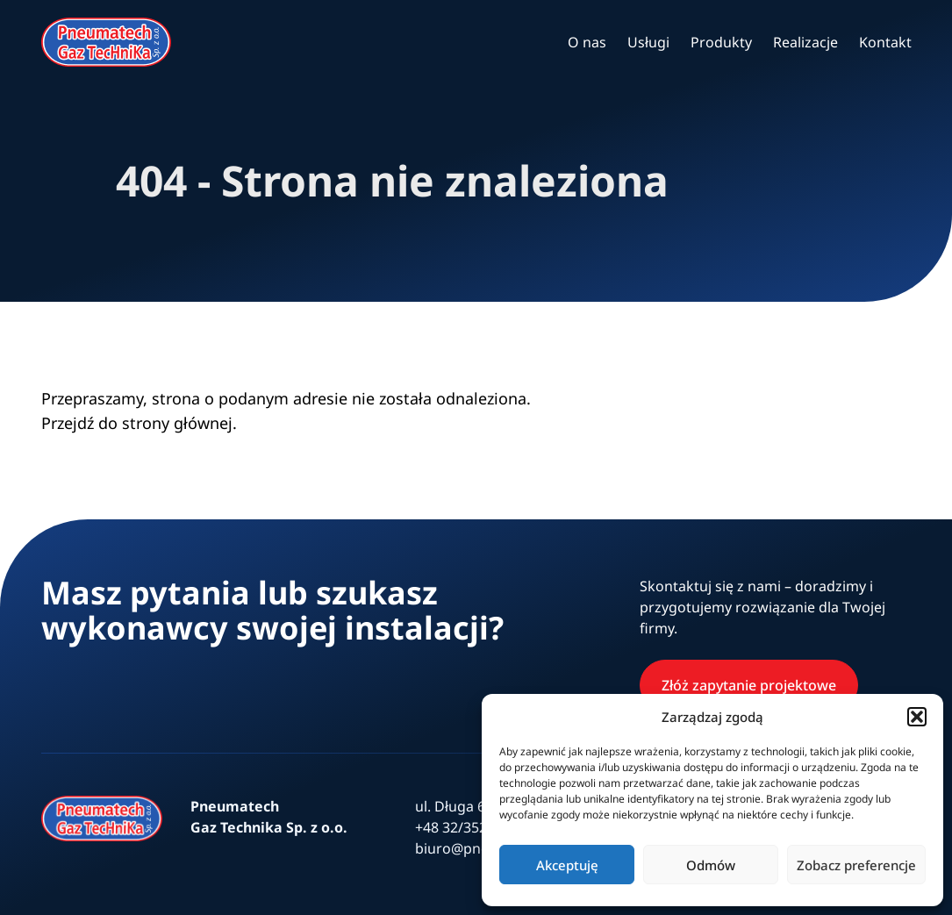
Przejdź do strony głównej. (139, 422)
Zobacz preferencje (856, 865)
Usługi (648, 42)
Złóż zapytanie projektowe (749, 685)
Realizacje (805, 42)
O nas (587, 42)
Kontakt (885, 42)
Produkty (721, 42)
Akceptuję (567, 865)
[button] (917, 717)
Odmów (710, 865)
